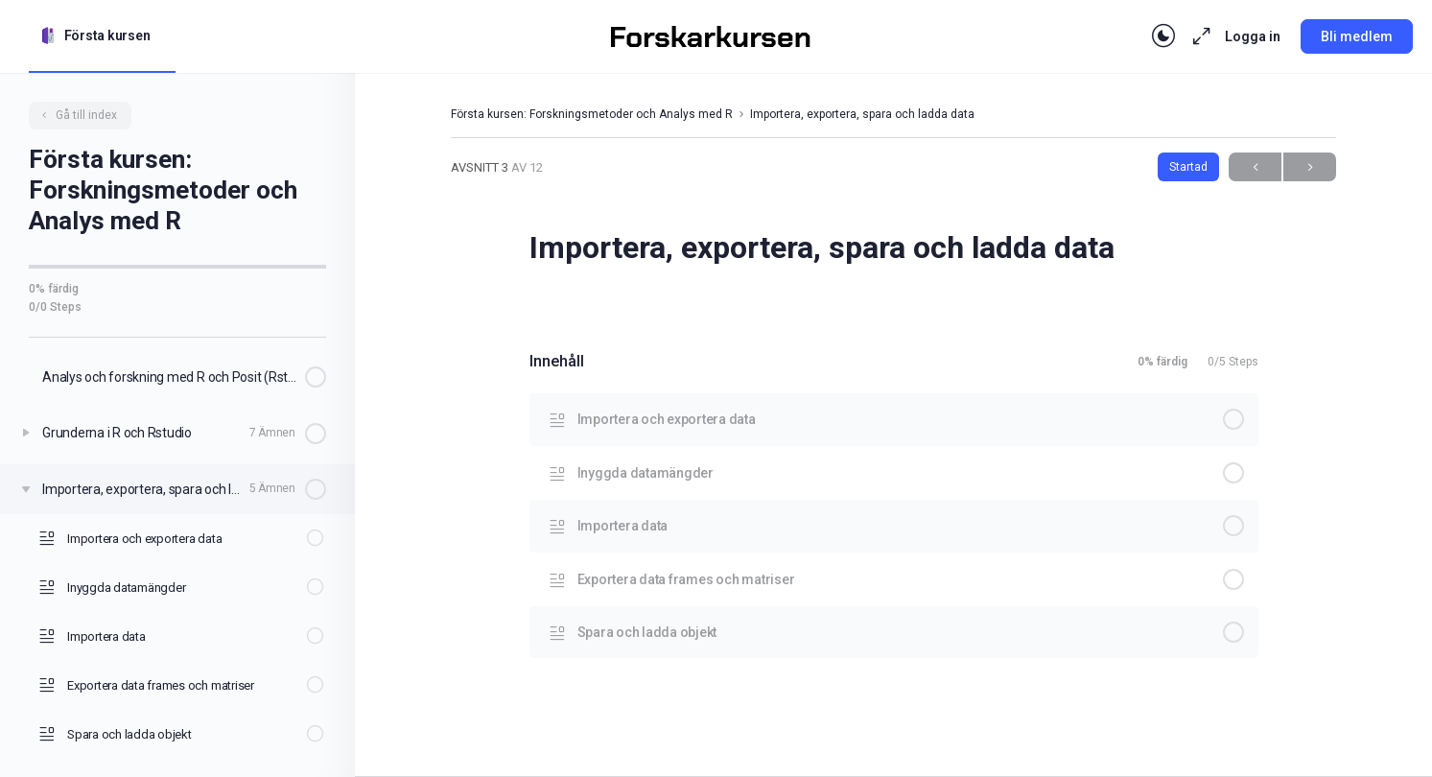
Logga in (1252, 36)
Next (1309, 167)
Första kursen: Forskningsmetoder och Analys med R (592, 114)
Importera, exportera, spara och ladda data (862, 114)
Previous (1255, 167)
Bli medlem (1357, 36)
